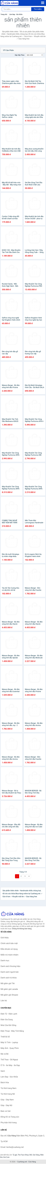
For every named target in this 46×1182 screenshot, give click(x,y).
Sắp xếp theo (19, 55)
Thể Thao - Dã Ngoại (9, 1059)
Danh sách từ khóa (9, 978)
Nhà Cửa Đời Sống (8, 1025)
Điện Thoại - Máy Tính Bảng (12, 1031)
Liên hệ (4, 1000)
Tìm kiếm (38, 9)
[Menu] (42, 3)
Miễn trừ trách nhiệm (9, 955)
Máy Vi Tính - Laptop (9, 1042)
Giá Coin (6, 1157)
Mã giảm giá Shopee (9, 995)
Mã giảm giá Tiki (8, 983)
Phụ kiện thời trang (9, 1122)
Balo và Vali (5, 1111)
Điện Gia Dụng (7, 1019)
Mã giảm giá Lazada (9, 989)
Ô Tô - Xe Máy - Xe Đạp (10, 1065)
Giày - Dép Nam (7, 1100)
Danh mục (5, 960)
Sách (3, 1071)
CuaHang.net (22, 1162)
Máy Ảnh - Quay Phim (10, 1048)
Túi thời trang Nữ (8, 1094)
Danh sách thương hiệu (10, 966)
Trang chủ (4, 14)
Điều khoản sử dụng (9, 949)
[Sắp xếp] (34, 55)
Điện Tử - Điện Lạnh (9, 1014)
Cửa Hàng (32, 1162)
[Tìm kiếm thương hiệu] (16, 9)
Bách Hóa (5, 1082)
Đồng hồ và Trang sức (10, 1117)
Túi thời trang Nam (8, 1088)
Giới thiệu (5, 937)
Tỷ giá (15, 1155)
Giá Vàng (36, 1155)
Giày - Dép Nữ (6, 1105)
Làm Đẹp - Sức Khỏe (15, 14)
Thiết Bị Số (5, 1037)
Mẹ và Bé (4, 1054)
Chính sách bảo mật (9, 943)
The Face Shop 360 (25, 1155)
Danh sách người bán (10, 972)
